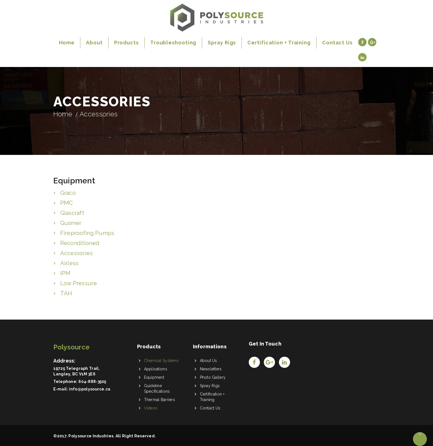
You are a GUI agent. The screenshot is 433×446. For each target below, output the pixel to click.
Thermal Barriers (159, 399)
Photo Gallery (213, 377)
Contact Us (210, 408)
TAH (66, 293)
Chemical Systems (161, 360)
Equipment (154, 377)
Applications (155, 369)
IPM (65, 273)
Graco (68, 193)
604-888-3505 (92, 381)
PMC (66, 203)
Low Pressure (78, 283)
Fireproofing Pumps (87, 233)
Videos (150, 408)
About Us (208, 360)
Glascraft (72, 213)
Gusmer (71, 223)
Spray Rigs (210, 385)
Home (63, 114)
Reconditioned (80, 243)
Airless (69, 263)
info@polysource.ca (89, 389)
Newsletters (211, 369)
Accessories (76, 253)
